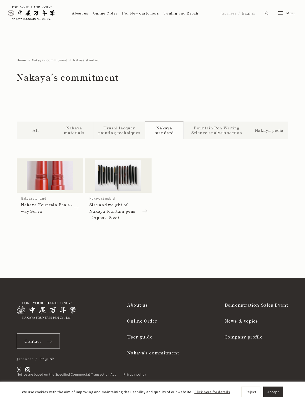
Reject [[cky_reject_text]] (250, 391)
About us (80, 13)
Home (21, 60)
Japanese (228, 13)
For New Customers (140, 13)
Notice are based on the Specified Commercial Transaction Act (66, 374)
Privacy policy (134, 374)
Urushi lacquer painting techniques (119, 130)
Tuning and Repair (181, 13)
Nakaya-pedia (269, 130)
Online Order (105, 13)
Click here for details (212, 391)
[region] (152, 392)
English (249, 13)
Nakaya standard (164, 130)
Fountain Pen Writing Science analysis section (216, 130)
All (35, 130)
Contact (33, 341)
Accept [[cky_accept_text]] (273, 391)
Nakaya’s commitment (49, 60)
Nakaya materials (74, 130)
